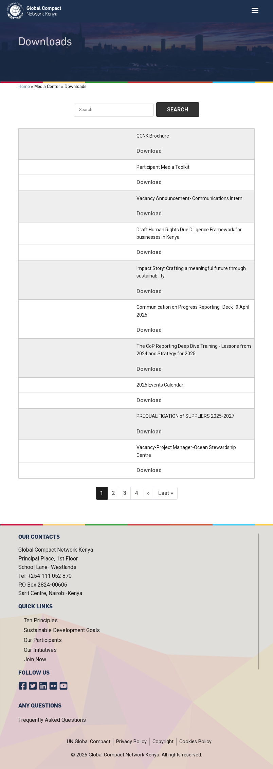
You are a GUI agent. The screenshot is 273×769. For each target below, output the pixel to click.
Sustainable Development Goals (62, 630)
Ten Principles (41, 620)
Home (24, 86)
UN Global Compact (88, 742)
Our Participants (43, 640)
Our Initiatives (40, 650)
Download (149, 151)
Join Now (35, 659)
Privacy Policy (131, 742)
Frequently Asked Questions (52, 720)
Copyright (163, 742)
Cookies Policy (195, 742)
